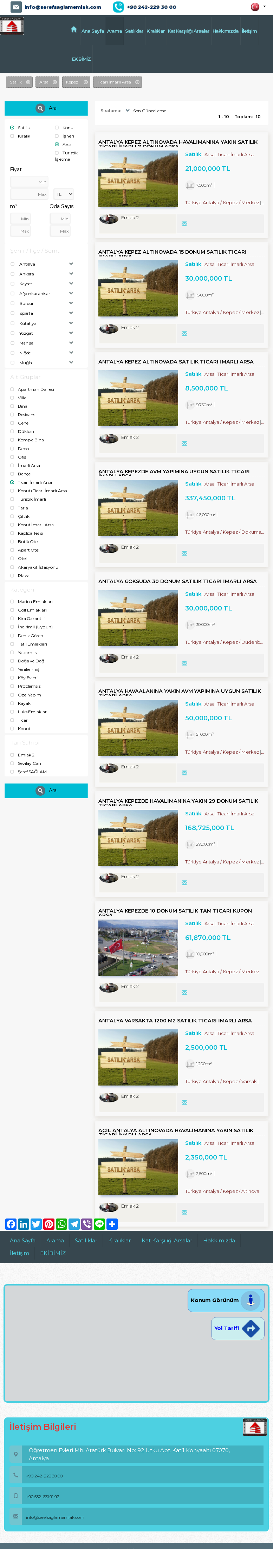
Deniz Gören (26, 635)
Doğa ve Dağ (27, 660)
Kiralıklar (156, 31)
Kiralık (20, 136)
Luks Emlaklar (28, 711)
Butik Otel (24, 541)
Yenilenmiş (24, 669)
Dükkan (22, 431)
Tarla (19, 507)
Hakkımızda (226, 31)
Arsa (63, 144)
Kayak (20, 703)
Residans (22, 414)
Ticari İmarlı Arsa (31, 482)
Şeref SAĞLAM (28, 771)
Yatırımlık (23, 652)
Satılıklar (134, 31)
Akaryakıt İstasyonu (34, 567)
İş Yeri (64, 136)
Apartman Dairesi (32, 389)
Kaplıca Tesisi (26, 533)
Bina (18, 406)
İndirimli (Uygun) (31, 626)
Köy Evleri (24, 677)
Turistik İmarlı (28, 499)
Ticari (19, 720)
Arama (114, 31)
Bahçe (20, 473)
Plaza (20, 575)
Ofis (18, 457)
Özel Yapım (25, 694)
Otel (18, 558)
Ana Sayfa (93, 31)
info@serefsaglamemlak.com (62, 7)
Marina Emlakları (31, 601)
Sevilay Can (25, 763)
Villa (18, 397)
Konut (65, 127)
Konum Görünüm (226, 1300)
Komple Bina (27, 439)
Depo (19, 448)
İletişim (249, 31)
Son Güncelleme (145, 110)
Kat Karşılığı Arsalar (188, 31)
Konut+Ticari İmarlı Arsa (38, 490)
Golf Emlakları (28, 610)
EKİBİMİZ (81, 59)
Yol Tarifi (237, 1328)
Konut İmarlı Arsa (32, 524)
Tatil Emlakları (28, 644)
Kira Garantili (27, 618)
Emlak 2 (22, 754)
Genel (20, 423)
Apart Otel (24, 550)
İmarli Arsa (25, 465)
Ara (46, 108)
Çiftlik (20, 516)
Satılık (20, 127)
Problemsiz (25, 686)
